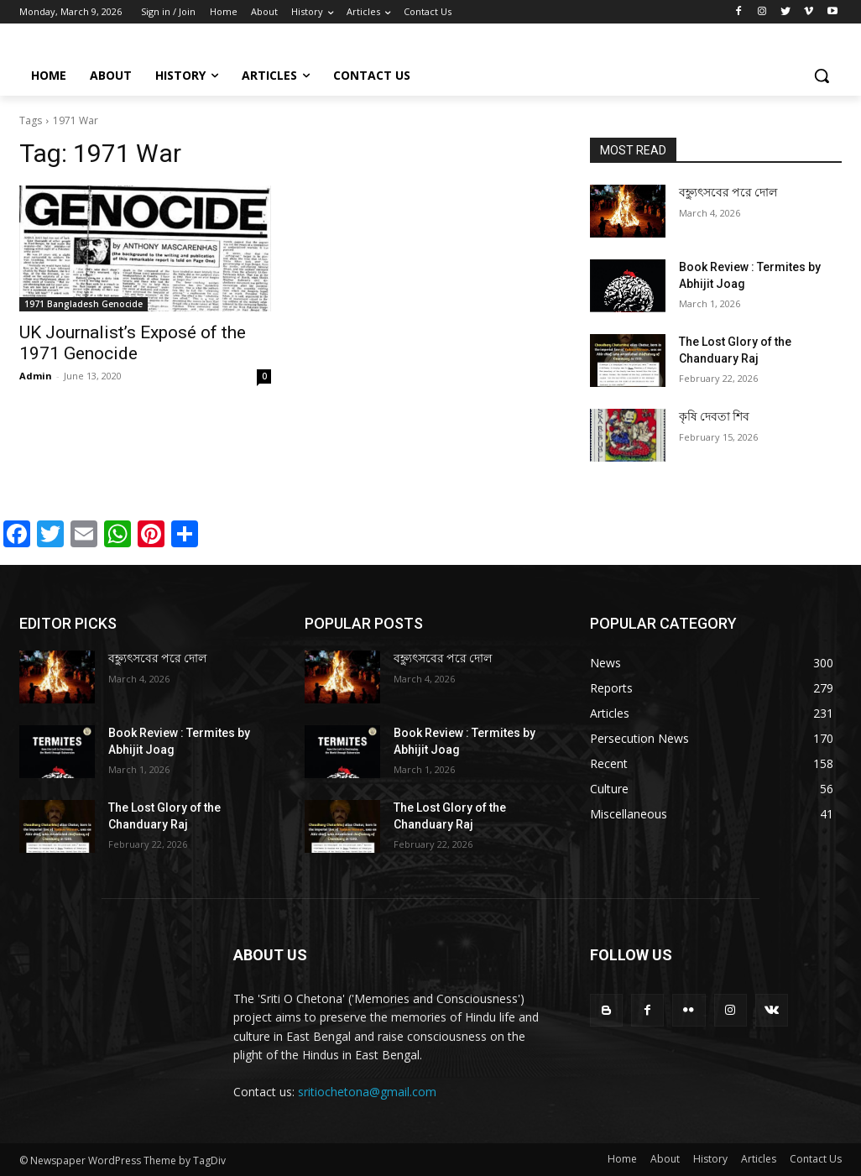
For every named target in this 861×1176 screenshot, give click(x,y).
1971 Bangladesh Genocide (83, 304)
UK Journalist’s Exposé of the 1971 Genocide (132, 342)
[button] (821, 75)
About (665, 1159)
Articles (758, 1159)
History (710, 1159)
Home (622, 1159)
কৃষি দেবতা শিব (714, 416)
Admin (35, 375)
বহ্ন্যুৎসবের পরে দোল (728, 192)
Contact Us (816, 1159)
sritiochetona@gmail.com (367, 1092)
